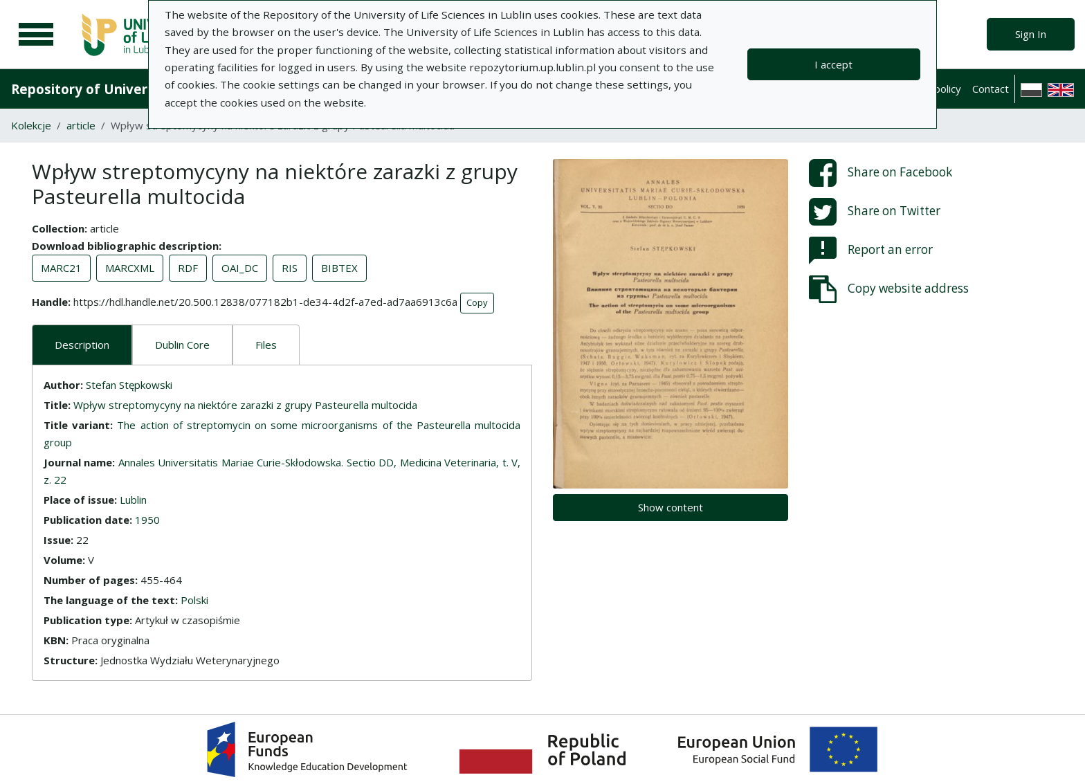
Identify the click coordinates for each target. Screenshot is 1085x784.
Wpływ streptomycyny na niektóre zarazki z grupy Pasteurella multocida (245, 405)
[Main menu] (36, 35)
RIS (290, 268)
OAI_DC (239, 268)
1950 (147, 520)
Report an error (871, 250)
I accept (833, 64)
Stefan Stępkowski (129, 385)
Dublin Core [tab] (182, 345)
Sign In (1030, 34)
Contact (990, 88)
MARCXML (129, 268)
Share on (880, 173)
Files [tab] (266, 345)
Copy (477, 302)
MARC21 (61, 268)
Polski (194, 600)
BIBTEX (339, 268)
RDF (188, 268)
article (80, 125)
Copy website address (889, 289)
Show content (670, 507)
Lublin (133, 500)
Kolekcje (31, 125)
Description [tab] (82, 345)
